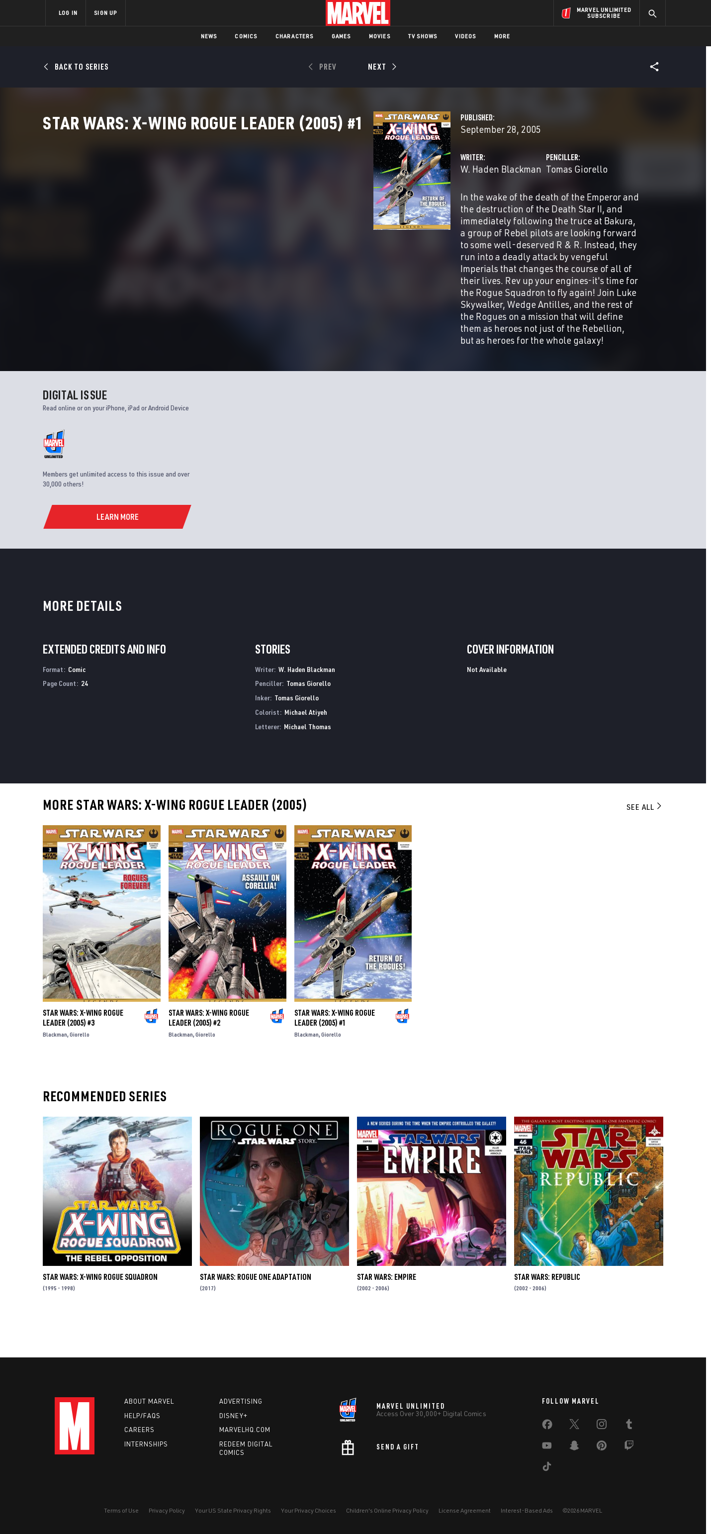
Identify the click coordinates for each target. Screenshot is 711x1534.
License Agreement (465, 1510)
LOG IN (68, 12)
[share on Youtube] (547, 1447)
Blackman (55, 1067)
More (502, 36)
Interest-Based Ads (527, 1510)
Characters (294, 36)
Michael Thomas (307, 759)
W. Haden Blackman (269, 212)
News (209, 36)
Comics (246, 36)
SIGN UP (105, 12)
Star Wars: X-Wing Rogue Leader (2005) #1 (334, 1050)
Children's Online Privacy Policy (387, 1510)
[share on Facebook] (547, 1427)
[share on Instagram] (602, 1426)
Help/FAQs (142, 1416)
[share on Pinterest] (602, 1447)
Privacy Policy (167, 1510)
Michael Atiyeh (305, 745)
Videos (465, 36)
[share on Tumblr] (629, 1426)
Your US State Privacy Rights (233, 1510)
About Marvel (149, 1401)
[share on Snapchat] (574, 1447)
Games (341, 36)
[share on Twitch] (629, 1447)
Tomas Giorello (461, 212)
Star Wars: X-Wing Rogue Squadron (100, 1310)
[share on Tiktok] (547, 1468)
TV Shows (423, 36)
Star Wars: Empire (386, 1310)
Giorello (79, 1067)
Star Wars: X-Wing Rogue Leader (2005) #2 (209, 1050)
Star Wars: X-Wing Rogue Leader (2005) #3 (83, 1050)
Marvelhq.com (244, 1430)
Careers (139, 1430)
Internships (146, 1444)
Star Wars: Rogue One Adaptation (255, 1310)
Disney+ (233, 1416)
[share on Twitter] (574, 1426)
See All (644, 840)
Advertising (241, 1401)
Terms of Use (121, 1510)
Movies (379, 36)
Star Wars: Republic (547, 1310)
